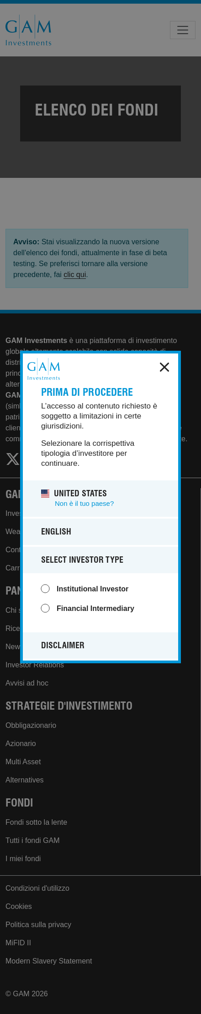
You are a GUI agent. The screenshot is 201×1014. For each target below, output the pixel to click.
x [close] (164, 367)
